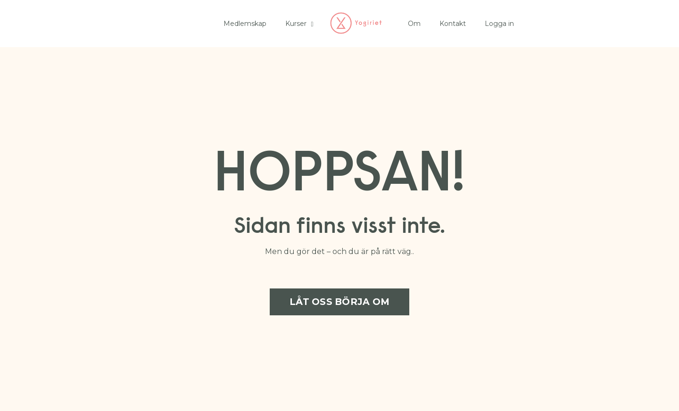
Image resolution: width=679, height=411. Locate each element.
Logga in (499, 23)
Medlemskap (245, 23)
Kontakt (452, 23)
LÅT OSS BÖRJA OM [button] (339, 301)
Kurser (299, 23)
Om (414, 23)
